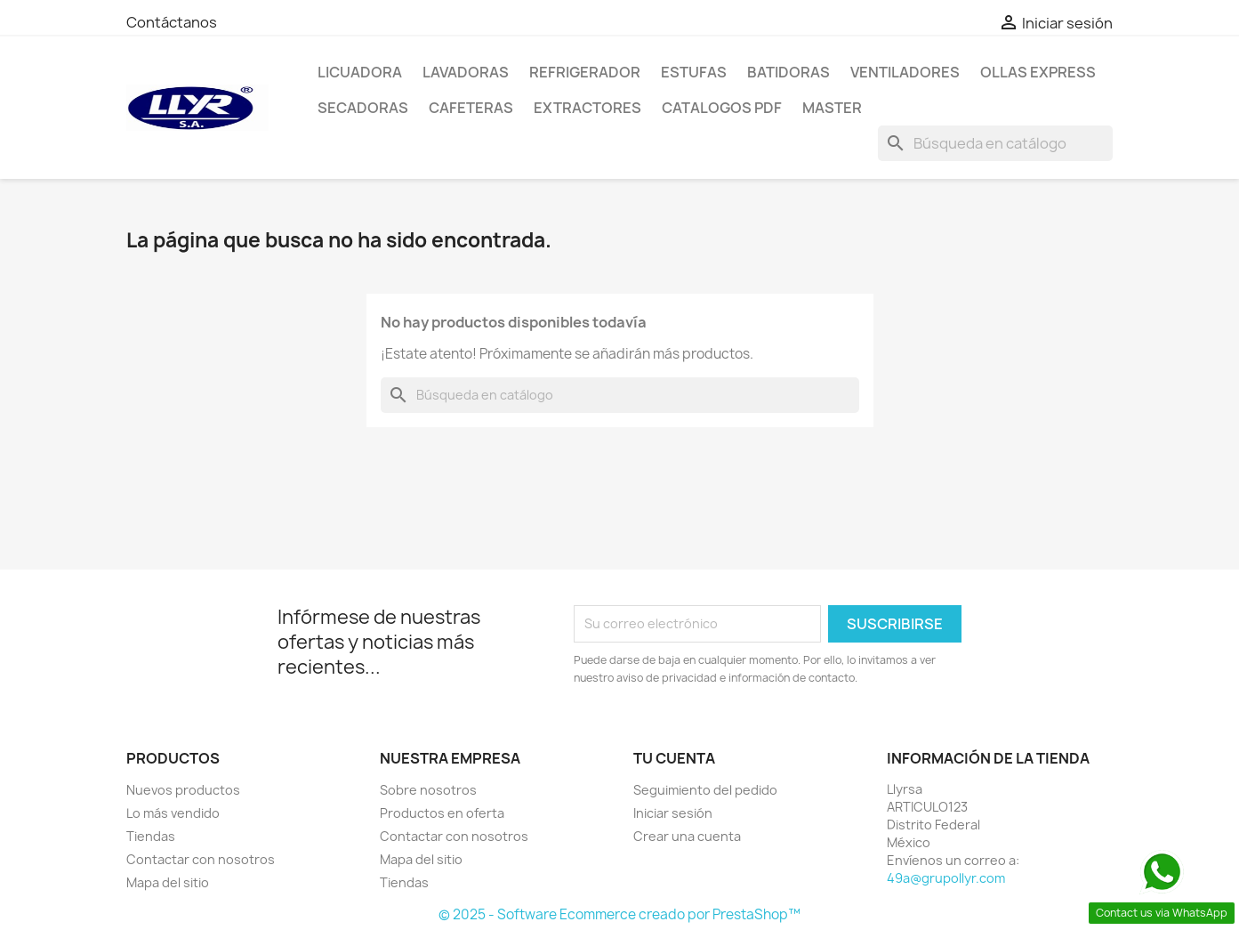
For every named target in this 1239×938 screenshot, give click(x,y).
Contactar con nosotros (200, 859)
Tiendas (150, 836)
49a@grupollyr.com (946, 877)
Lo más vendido (173, 813)
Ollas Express (1038, 72)
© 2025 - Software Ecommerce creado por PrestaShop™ (619, 914)
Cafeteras (471, 107)
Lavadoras (465, 72)
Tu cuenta (674, 758)
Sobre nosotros (428, 789)
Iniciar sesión (672, 813)
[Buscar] (995, 143)
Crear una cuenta (687, 836)
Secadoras (363, 107)
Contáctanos (171, 22)
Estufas (694, 72)
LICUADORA (360, 72)
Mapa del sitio (167, 882)
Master (832, 107)
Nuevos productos (183, 789)
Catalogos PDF (722, 107)
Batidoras (788, 72)
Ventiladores (905, 72)
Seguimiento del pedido (705, 789)
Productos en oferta (442, 813)
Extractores (587, 107)
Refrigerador (584, 72)
